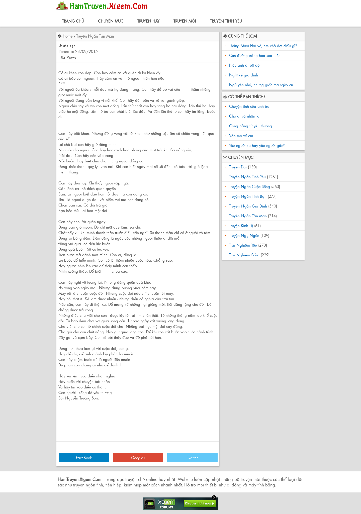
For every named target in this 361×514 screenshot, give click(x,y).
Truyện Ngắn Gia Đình (248, 206)
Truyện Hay (148, 21)
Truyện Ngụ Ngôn (244, 235)
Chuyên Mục (110, 21)
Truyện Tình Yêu (226, 21)
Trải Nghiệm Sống (244, 255)
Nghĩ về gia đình (243, 75)
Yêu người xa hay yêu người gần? (256, 145)
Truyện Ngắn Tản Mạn (95, 36)
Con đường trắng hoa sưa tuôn (255, 55)
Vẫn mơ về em (240, 135)
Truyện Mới (184, 21)
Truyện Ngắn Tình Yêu (247, 176)
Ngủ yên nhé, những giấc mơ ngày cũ (261, 84)
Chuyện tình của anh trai (249, 106)
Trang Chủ (73, 21)
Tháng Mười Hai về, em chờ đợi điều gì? (263, 45)
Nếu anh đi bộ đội (244, 65)
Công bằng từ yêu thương (250, 126)
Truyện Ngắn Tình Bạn (247, 196)
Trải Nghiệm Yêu (243, 245)
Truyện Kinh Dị (241, 225)
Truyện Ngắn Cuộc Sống (249, 186)
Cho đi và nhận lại (244, 116)
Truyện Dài (238, 167)
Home (67, 36)
